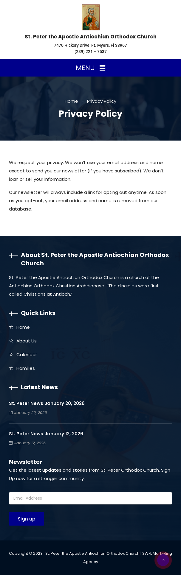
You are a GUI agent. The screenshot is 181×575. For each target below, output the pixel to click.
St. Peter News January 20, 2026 (47, 403)
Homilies (25, 368)
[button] (90, 68)
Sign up (26, 519)
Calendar (26, 354)
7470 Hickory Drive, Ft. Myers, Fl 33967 (90, 45)
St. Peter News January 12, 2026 (46, 434)
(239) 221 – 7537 (91, 51)
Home (71, 101)
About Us (26, 341)
